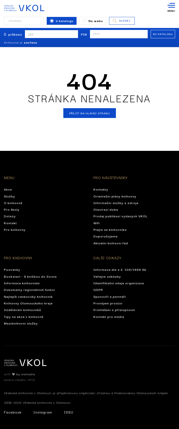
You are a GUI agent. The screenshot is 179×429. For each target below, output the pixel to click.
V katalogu (61, 20)
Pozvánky (12, 269)
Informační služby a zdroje (115, 202)
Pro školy (12, 209)
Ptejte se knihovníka (110, 229)
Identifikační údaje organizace (118, 282)
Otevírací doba (105, 209)
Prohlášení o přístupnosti (114, 309)
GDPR (98, 289)
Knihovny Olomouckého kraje (28, 302)
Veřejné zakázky (107, 276)
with (19, 373)
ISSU (68, 412)
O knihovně (13, 202)
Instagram (42, 412)
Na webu (93, 20)
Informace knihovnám (22, 282)
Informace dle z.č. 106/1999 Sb (119, 269)
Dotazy (10, 215)
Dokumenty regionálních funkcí (29, 289)
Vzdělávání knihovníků (22, 309)
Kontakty (100, 189)
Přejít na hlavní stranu (89, 113)
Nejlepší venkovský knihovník (28, 296)
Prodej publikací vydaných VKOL (120, 215)
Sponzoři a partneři (109, 296)
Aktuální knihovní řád (110, 242)
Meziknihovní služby (21, 323)
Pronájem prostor (108, 302)
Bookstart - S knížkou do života (30, 276)
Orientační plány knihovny (114, 196)
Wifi (96, 222)
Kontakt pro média (108, 316)
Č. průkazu (13, 34)
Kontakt (10, 222)
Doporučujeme (105, 236)
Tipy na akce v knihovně (24, 316)
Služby (9, 196)
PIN (84, 34)
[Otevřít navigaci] (171, 8)
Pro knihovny (15, 229)
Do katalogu (163, 34)
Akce (8, 189)
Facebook (13, 412)
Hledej (121, 20)
